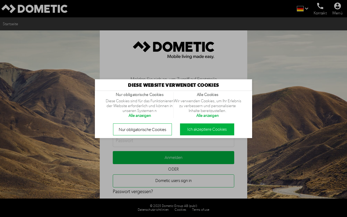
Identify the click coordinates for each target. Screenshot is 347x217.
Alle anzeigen (139, 115)
